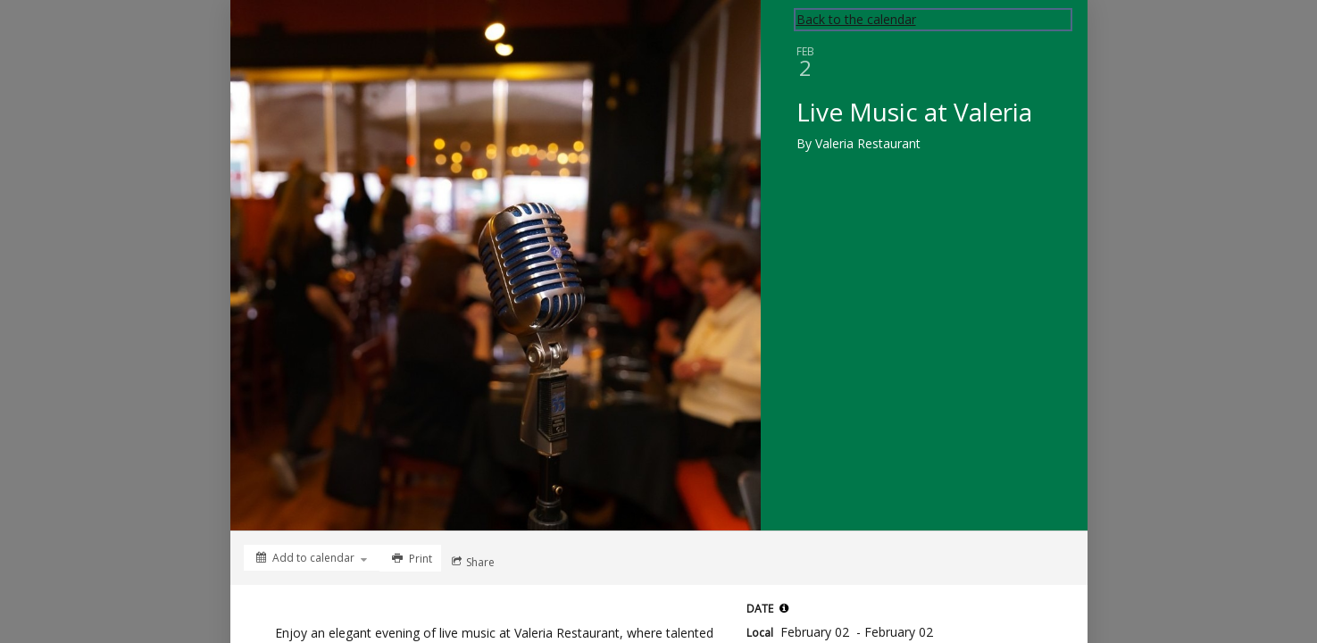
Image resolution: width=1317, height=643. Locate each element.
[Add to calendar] (311, 558)
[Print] (410, 558)
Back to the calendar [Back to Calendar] (856, 19)
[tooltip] (783, 608)
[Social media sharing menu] (471, 561)
